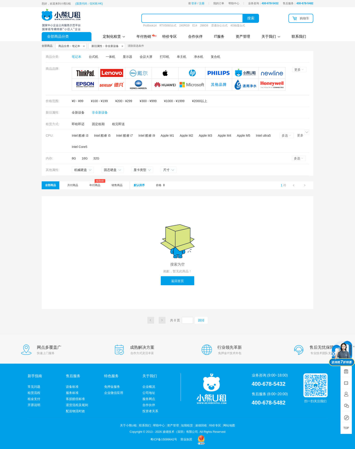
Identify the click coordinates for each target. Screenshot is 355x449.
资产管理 (243, 36)
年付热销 (144, 35)
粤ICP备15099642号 (163, 439)
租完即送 (118, 124)
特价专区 (169, 36)
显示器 (127, 56)
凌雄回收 (201, 425)
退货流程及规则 (77, 405)
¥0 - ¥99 (77, 101)
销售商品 (117, 185)
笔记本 (76, 56)
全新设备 (78, 112)
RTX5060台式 (167, 25)
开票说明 (34, 405)
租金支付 (34, 399)
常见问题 (34, 386)
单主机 (181, 56)
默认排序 (139, 185)
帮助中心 (233, 3)
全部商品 (50, 185)
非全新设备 (100, 112)
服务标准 (72, 393)
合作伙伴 (195, 36)
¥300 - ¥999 (148, 101)
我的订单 (218, 3)
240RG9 (184, 25)
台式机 (93, 56)
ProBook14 (149, 25)
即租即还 (78, 124)
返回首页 (177, 281)
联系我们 (299, 36)
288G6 (204, 25)
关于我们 (270, 36)
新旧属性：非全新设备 (105, 46)
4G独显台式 (237, 25)
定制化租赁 (114, 36)
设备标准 (72, 386)
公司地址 (148, 393)
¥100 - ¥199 (99, 101)
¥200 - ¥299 (123, 101)
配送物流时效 (75, 411)
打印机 (164, 56)
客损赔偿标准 (75, 399)
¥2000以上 (199, 101)
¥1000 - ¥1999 (174, 101)
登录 (194, 3)
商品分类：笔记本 (69, 46)
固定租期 (98, 124)
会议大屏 (146, 56)
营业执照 (186, 439)
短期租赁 (187, 425)
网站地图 (229, 425)
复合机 (215, 56)
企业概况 (148, 386)
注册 (201, 3)
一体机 (110, 56)
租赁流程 (34, 393)
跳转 (201, 320)
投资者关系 (150, 411)
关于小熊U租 (128, 425)
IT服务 (219, 36)
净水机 (198, 56)
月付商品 (72, 185)
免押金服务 (112, 386)
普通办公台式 (219, 25)
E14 (194, 25)
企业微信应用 (113, 393)
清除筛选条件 (136, 45)
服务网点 (148, 399)
